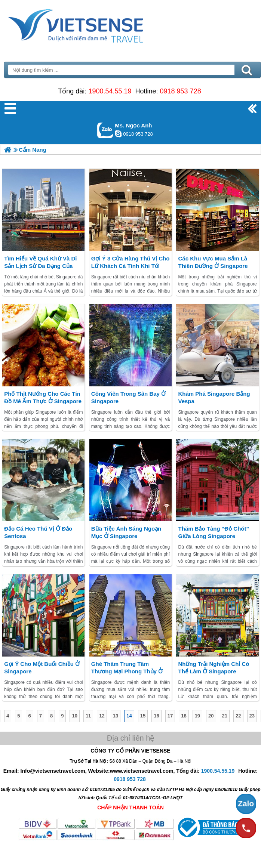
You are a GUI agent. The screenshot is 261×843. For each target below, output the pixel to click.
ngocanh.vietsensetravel (118, 134)
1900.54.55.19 (109, 91)
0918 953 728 (180, 91)
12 (101, 716)
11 (88, 716)
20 (211, 716)
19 (197, 716)
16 (156, 716)
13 (115, 716)
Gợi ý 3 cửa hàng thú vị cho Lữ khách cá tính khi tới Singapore (130, 266)
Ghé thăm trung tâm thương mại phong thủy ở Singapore (127, 671)
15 (142, 716)
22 (238, 716)
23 (252, 716)
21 (224, 716)
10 (74, 716)
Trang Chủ (94, 24)
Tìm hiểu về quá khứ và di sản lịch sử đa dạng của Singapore (40, 266)
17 (170, 716)
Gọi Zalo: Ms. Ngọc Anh (105, 130)
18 (183, 716)
